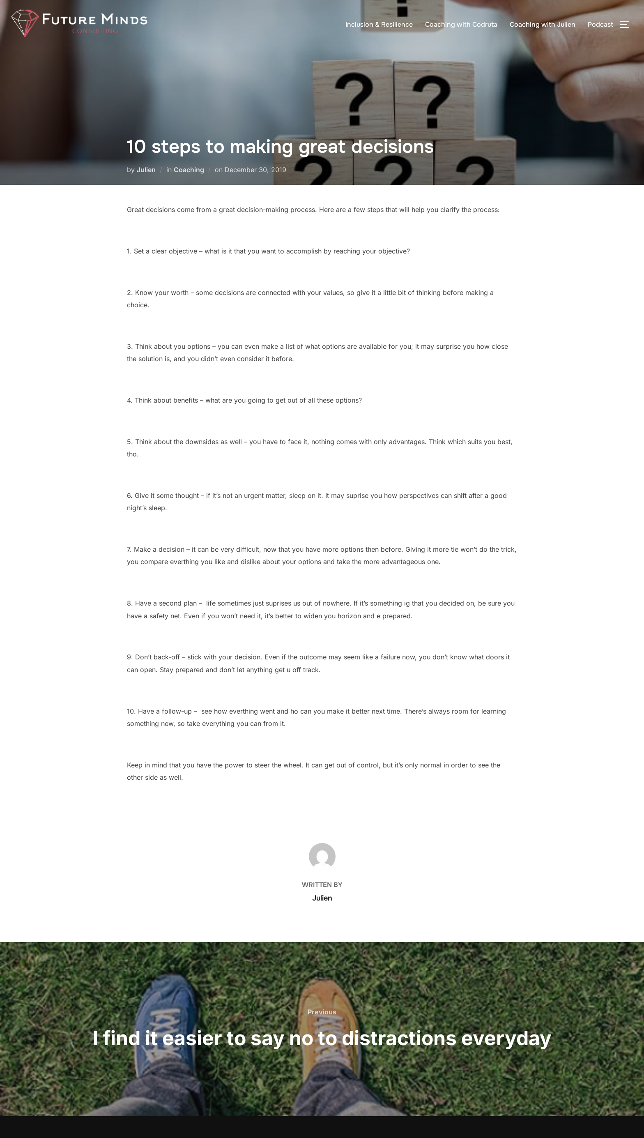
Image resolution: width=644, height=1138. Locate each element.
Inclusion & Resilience (379, 24)
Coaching (189, 170)
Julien (146, 170)
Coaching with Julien (542, 24)
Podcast (600, 24)
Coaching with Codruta (461, 24)
